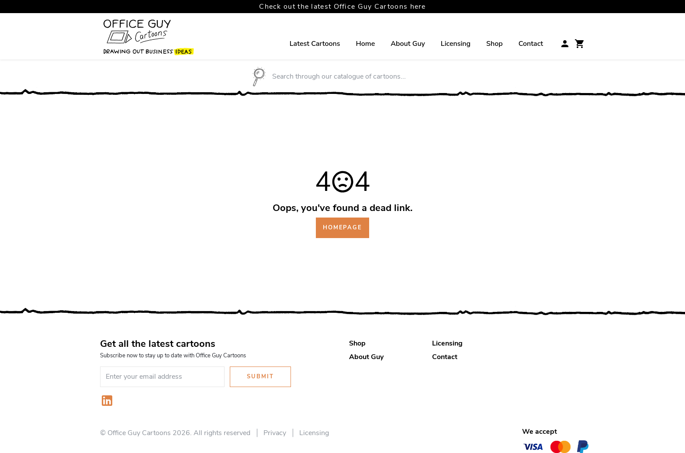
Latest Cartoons (315, 43)
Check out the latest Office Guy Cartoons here (342, 6)
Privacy (274, 433)
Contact (531, 43)
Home (365, 43)
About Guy (408, 43)
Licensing (456, 43)
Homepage (342, 228)
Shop (494, 43)
